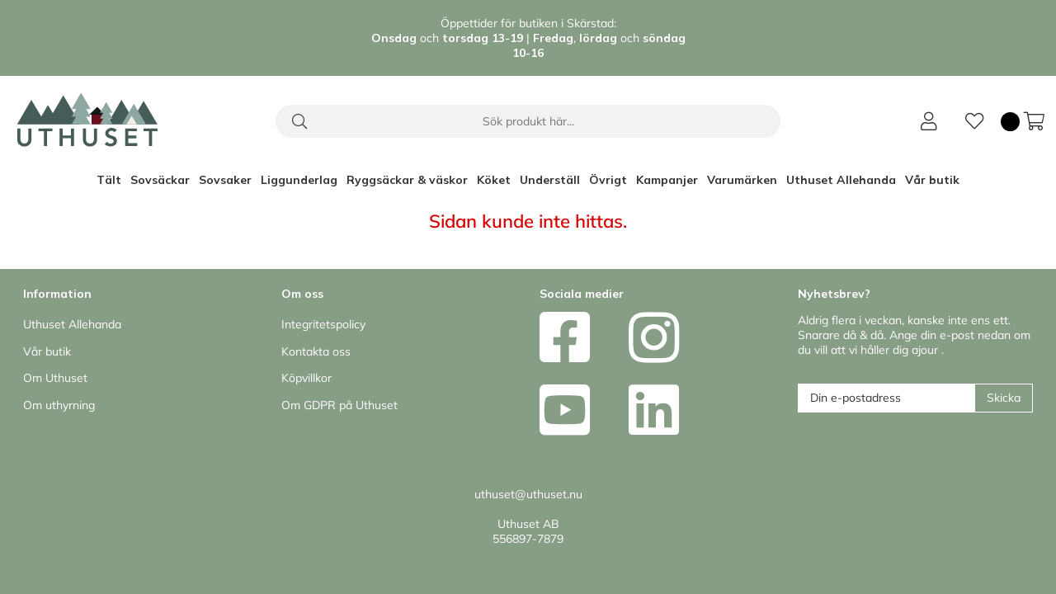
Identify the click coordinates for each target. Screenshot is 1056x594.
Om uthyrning (59, 405)
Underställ (550, 179)
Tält (109, 179)
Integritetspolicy (323, 324)
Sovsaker (225, 179)
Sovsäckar (160, 179)
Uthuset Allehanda (841, 179)
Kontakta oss (316, 351)
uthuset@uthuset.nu (528, 494)
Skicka (1004, 397)
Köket (494, 179)
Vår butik (932, 179)
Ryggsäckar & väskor (407, 179)
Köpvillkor (306, 377)
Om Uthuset (55, 377)
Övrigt (608, 179)
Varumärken (742, 179)
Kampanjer (667, 179)
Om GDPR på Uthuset (339, 405)
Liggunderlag (299, 179)
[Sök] (528, 121)
